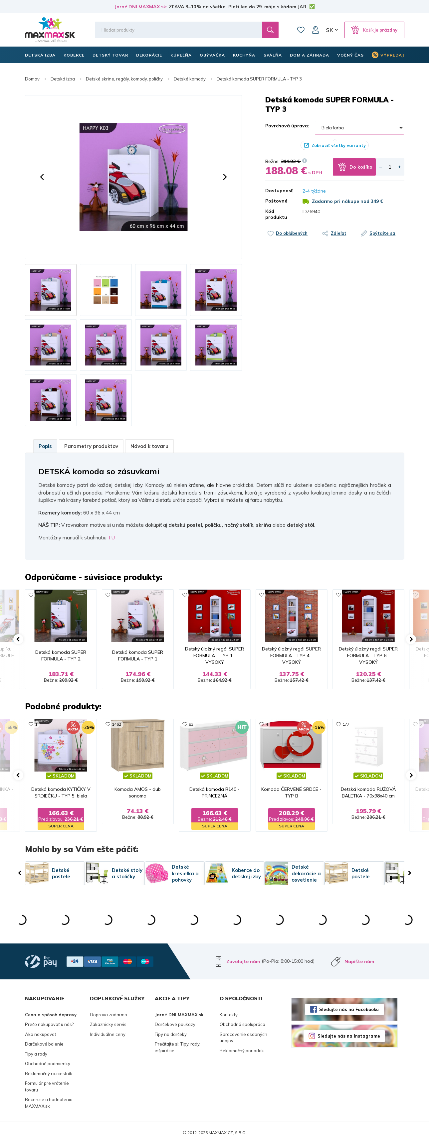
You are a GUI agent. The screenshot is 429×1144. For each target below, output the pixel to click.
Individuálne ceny (107, 1034)
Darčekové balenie (44, 1044)
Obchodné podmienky (47, 1063)
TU (111, 537)
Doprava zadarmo (108, 1014)
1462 (116, 724)
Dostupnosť (279, 191)
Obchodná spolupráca (242, 1024)
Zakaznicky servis (108, 1024)
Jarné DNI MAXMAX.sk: (140, 7)
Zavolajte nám (243, 961)
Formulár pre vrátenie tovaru (47, 1086)
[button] (42, 177)
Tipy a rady (36, 1054)
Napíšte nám (359, 961)
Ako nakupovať (40, 1034)
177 (345, 724)
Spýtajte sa (382, 233)
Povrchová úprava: (287, 126)
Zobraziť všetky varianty (339, 145)
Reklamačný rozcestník (48, 1073)
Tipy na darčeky (171, 1034)
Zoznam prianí (301, 30)
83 (191, 724)
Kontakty (229, 1014)
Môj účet (315, 30)
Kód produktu (276, 214)
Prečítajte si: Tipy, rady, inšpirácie (177, 1047)
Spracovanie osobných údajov (243, 1038)
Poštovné (276, 201)
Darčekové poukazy (175, 1024)
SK (329, 30)
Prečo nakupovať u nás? (49, 1024)
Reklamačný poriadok (242, 1050)
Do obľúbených (292, 233)
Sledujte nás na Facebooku (349, 1009)
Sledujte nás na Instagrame (349, 1036)
